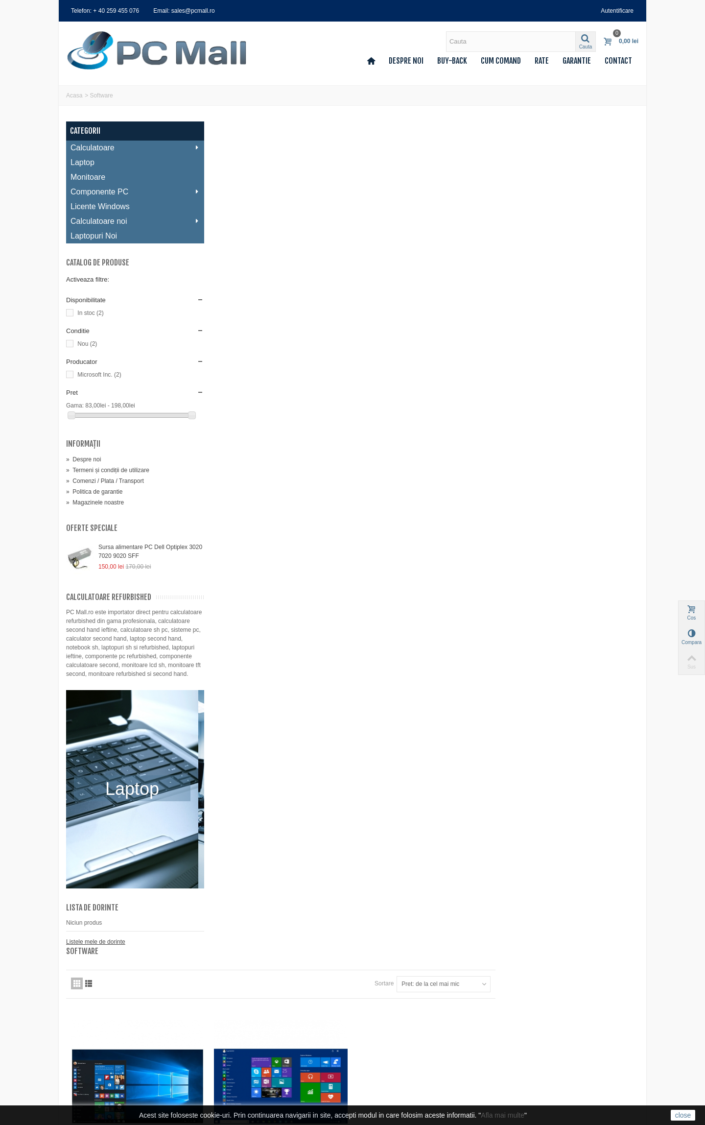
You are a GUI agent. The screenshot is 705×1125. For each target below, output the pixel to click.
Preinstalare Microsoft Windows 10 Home (284, 361)
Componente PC (131, 192)
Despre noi (406, 61)
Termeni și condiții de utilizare (107, 470)
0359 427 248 (390, 1026)
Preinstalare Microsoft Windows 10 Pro (426, 361)
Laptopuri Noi (93, 236)
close (683, 1115)
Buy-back (452, 61)
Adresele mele (88, 1028)
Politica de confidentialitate (251, 1048)
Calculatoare (131, 148)
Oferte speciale (92, 528)
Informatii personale (95, 1038)
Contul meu (84, 999)
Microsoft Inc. (99, 374)
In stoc (90, 313)
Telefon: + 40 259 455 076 (105, 10)
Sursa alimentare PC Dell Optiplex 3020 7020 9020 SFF (143, 551)
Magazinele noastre (95, 502)
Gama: (75, 405)
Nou (87, 343)
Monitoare (87, 177)
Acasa (74, 95)
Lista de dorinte (92, 916)
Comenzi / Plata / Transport (105, 481)
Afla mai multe (502, 1115)
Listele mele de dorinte (95, 950)
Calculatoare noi (131, 221)
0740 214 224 (390, 1039)
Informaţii (83, 444)
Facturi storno (87, 1018)
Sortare (527, 158)
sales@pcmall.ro (394, 999)
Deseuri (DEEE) (237, 1067)
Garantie (577, 61)
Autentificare (617, 10)
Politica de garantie (94, 491)
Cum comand (501, 61)
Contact (618, 61)
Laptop (82, 162)
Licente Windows (100, 206)
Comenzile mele (90, 1008)
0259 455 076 (390, 1012)
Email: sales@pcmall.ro (184, 10)
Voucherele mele (91, 1048)
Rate (542, 61)
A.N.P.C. (227, 1077)
